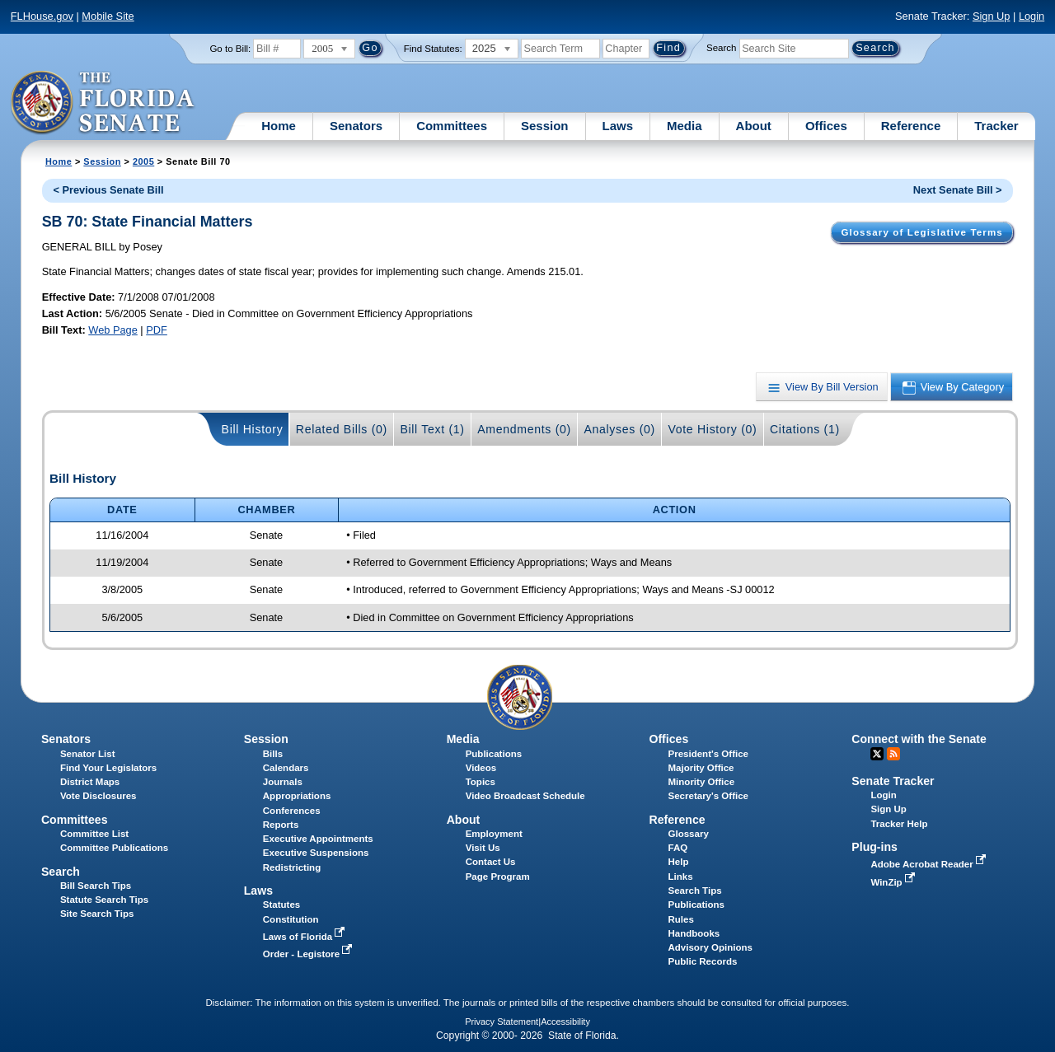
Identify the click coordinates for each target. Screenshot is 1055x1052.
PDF (156, 330)
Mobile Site (108, 16)
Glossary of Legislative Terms (921, 232)
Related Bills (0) (341, 429)
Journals (282, 782)
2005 (143, 161)
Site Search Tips (97, 914)
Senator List (87, 754)
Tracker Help (898, 824)
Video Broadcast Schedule (525, 796)
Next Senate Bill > (957, 190)
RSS (893, 753)
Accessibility (565, 1021)
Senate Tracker (892, 781)
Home (278, 126)
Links (680, 876)
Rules (681, 919)
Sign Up (991, 16)
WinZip (893, 882)
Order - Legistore (309, 954)
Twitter (877, 753)
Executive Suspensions (316, 853)
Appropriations (297, 796)
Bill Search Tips (95, 886)
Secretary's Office (708, 796)
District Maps (90, 782)
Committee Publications (114, 848)
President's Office (708, 754)
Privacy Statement (501, 1021)
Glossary (688, 834)
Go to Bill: (230, 49)
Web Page (113, 330)
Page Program (498, 876)
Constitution (291, 919)
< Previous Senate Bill (108, 190)
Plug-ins (874, 846)
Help (678, 862)
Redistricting (292, 867)
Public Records (703, 961)
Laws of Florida (306, 937)
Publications (494, 754)
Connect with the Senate (918, 739)
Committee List (94, 834)
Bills (273, 754)
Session (545, 126)
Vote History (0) (712, 429)
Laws (618, 126)
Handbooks (694, 933)
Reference (911, 126)
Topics (480, 782)
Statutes (281, 904)
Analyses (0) (619, 429)
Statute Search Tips (104, 900)
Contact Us (491, 862)
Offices (826, 126)
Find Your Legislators (108, 768)
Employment (494, 834)
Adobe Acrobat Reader (929, 864)
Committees (451, 126)
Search (721, 48)
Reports (281, 825)
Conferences (292, 811)
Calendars (286, 768)
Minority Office (701, 782)
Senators (356, 126)
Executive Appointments (318, 839)
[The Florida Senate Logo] (103, 103)
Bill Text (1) (432, 429)
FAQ (678, 848)
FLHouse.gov (42, 16)
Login (1031, 16)
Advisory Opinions (710, 947)
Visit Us (483, 848)
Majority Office (701, 768)
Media (684, 126)
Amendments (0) (524, 429)
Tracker (996, 126)
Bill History (253, 429)
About (753, 126)
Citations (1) (805, 429)
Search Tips (695, 890)
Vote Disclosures (98, 796)
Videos (481, 768)
